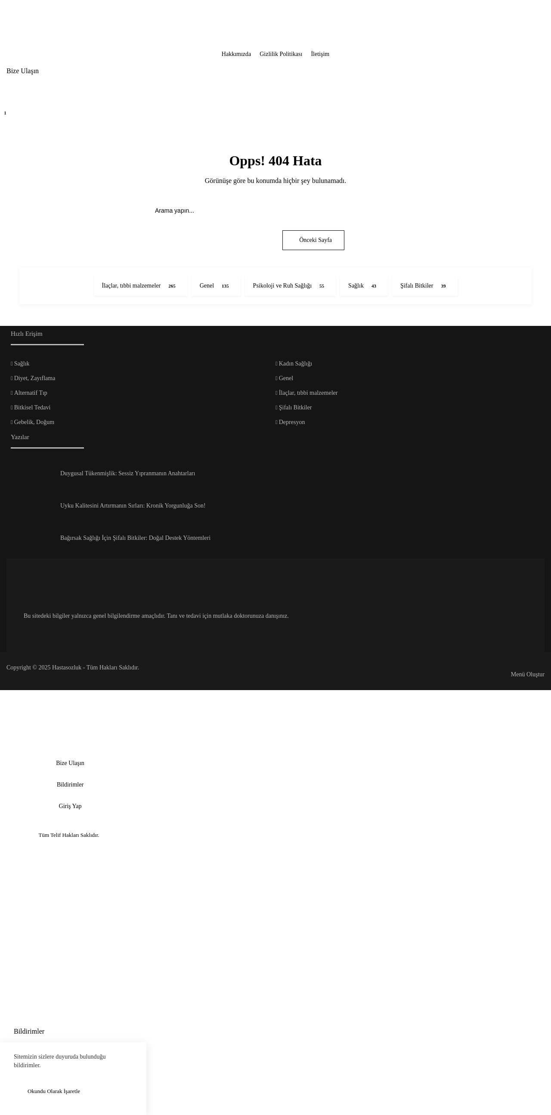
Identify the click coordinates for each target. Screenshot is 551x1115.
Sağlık (22, 363)
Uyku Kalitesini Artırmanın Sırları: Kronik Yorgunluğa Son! (133, 505)
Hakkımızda (236, 54)
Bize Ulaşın (22, 70)
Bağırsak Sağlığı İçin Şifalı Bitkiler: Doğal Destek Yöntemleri (135, 538)
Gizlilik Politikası (281, 54)
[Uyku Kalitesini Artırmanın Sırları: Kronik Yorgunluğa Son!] (32, 509)
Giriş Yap (70, 806)
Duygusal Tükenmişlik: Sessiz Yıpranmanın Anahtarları (127, 473)
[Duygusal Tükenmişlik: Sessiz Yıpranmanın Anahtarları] (32, 476)
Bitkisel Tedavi (32, 407)
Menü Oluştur (528, 674)
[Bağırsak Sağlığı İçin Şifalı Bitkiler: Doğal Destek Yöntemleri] (32, 541)
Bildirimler (70, 784)
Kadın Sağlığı (295, 363)
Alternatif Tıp (30, 393)
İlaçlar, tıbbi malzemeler (308, 393)
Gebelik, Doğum (34, 422)
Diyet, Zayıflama (35, 378)
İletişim (320, 54)
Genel (286, 378)
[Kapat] (12, 12)
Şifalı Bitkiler (295, 407)
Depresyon (292, 422)
